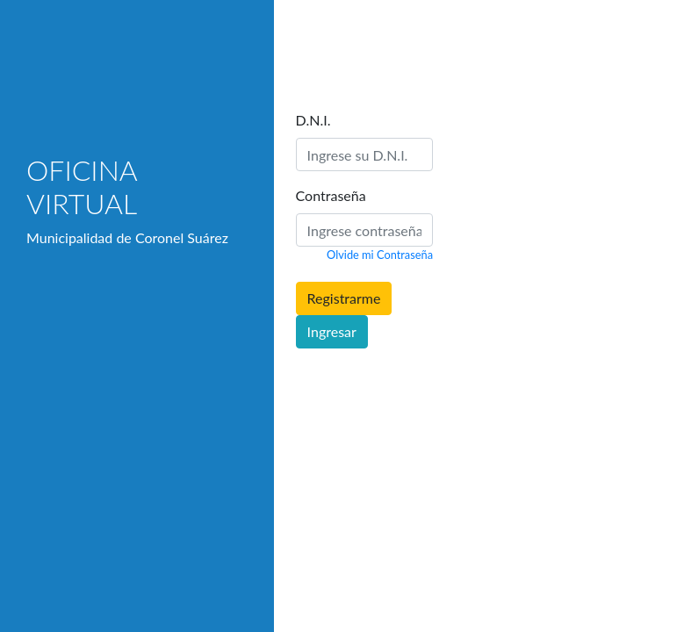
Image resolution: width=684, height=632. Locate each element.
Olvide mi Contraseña (380, 255)
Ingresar (331, 331)
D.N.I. (313, 119)
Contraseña (331, 195)
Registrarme (344, 298)
